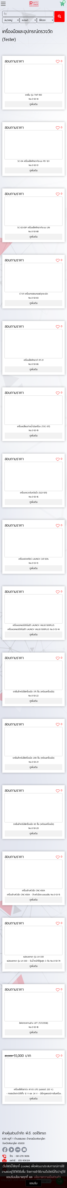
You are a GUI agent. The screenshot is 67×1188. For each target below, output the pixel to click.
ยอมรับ (33, 1183)
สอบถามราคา (14, 61)
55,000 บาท (18, 1055)
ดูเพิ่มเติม (34, 104)
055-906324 (24, 1160)
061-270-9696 (22, 1156)
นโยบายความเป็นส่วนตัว (47, 1176)
